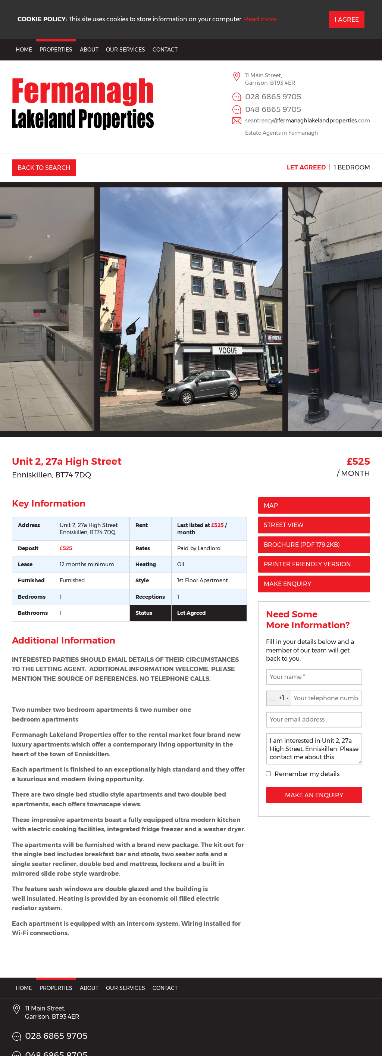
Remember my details (307, 774)
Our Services (125, 49)
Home (24, 49)
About (89, 49)
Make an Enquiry (314, 795)
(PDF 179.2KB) (302, 544)
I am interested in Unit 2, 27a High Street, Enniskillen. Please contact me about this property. (314, 748)
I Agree (347, 19)
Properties (56, 49)
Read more (260, 19)
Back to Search (44, 167)
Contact (165, 49)
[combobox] (278, 698)
